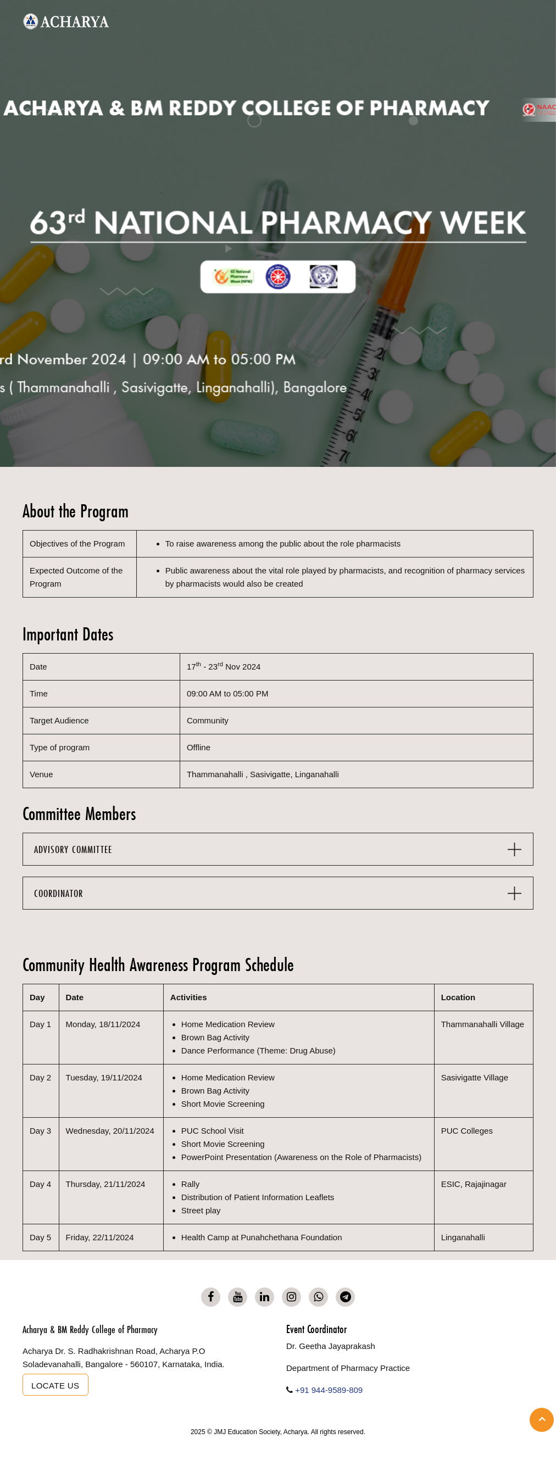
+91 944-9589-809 (329, 1390)
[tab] (278, 849)
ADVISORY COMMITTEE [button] (73, 849)
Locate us (55, 1385)
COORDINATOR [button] (58, 893)
